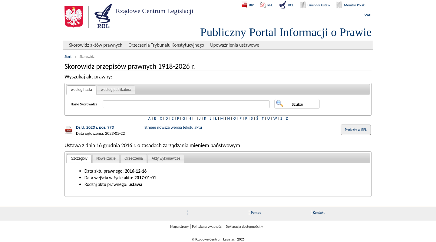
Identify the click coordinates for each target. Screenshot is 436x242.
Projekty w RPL (356, 130)
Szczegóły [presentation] (79, 158)
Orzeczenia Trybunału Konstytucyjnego (166, 45)
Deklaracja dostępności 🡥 (244, 226)
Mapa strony (179, 226)
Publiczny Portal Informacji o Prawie (286, 32)
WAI (368, 15)
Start (67, 57)
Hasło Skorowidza (84, 104)
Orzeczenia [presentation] (133, 158)
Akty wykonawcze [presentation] (166, 158)
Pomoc (256, 213)
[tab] (81, 89)
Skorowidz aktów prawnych (95, 45)
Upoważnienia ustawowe (234, 45)
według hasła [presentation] (81, 90)
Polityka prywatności (207, 226)
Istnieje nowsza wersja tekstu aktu (173, 127)
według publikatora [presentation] (116, 90)
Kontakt (319, 213)
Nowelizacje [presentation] (106, 158)
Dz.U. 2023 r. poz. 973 (95, 127)
